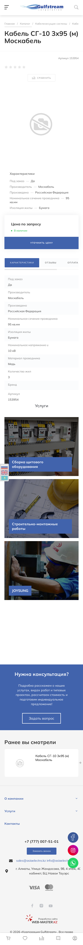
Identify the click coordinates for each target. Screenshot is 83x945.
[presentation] (80, 763)
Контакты (12, 824)
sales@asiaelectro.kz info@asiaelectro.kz (45, 861)
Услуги (9, 811)
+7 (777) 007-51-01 (42, 841)
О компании (13, 799)
